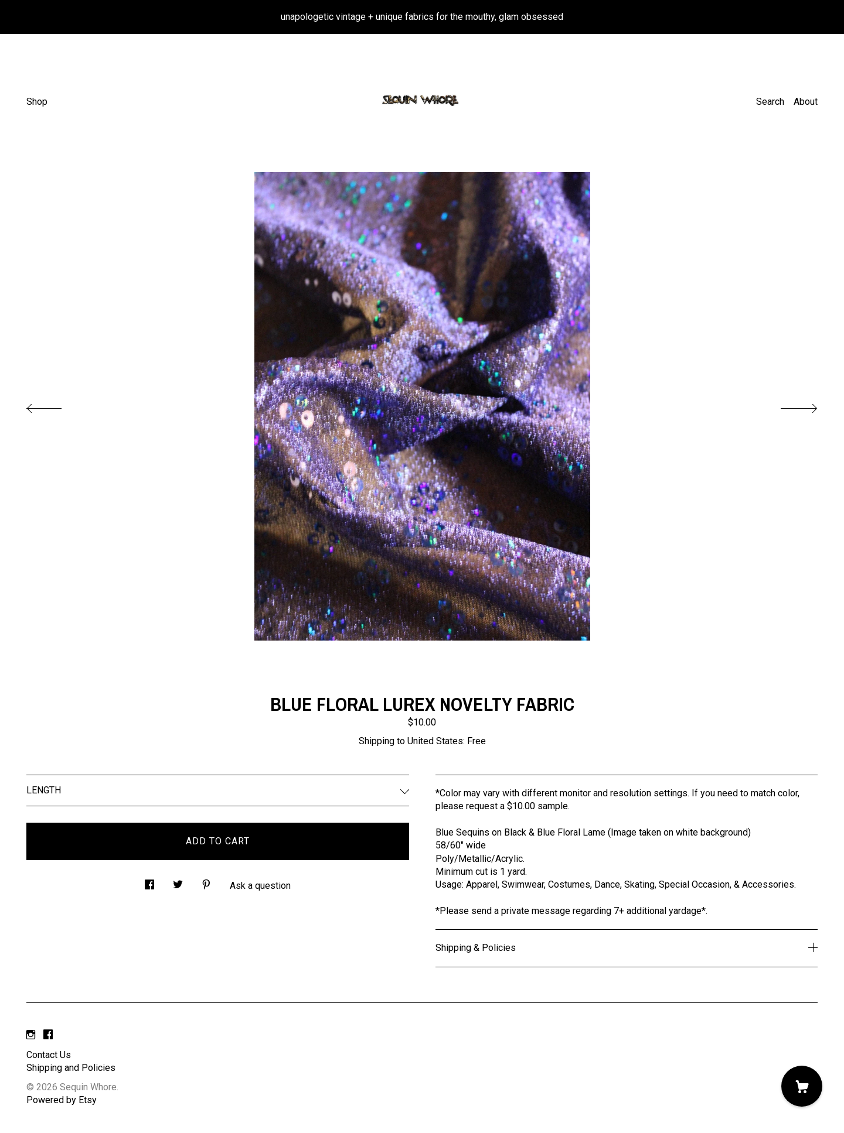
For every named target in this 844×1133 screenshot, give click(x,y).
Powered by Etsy (61, 1099)
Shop (36, 101)
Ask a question (260, 885)
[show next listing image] (788, 405)
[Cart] (801, 1086)
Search (770, 101)
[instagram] (30, 1035)
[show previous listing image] (55, 405)
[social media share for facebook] (149, 881)
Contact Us (48, 1054)
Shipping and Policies (70, 1067)
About (806, 101)
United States (435, 741)
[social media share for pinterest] (206, 881)
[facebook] (48, 1035)
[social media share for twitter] (178, 881)
